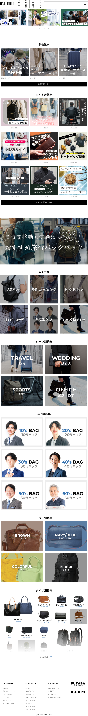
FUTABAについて (53, 688)
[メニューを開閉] (85, 4)
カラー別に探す (30, 706)
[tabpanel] (44, 17)
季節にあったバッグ (9, 691)
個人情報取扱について (55, 697)
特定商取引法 (52, 694)
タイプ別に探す (30, 709)
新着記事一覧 (30, 694)
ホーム (28, 688)
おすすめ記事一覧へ (44, 202)
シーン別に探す (30, 700)
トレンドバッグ (7, 694)
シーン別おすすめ (8, 703)
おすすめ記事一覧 (31, 697)
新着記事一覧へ (44, 84)
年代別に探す (30, 703)
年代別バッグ (7, 700)
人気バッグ (6, 688)
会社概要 (51, 691)
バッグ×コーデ (7, 697)
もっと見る (44, 657)
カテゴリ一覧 (30, 691)
